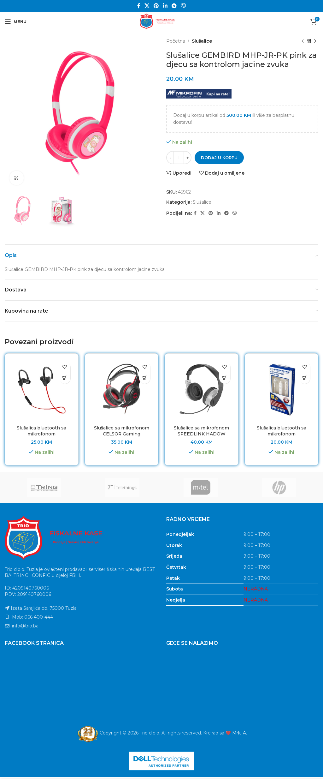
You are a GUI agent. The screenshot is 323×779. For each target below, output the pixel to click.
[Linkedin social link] (165, 6)
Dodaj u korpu (219, 157)
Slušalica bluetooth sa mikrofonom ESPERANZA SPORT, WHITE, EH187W (281, 437)
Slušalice (202, 41)
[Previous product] (302, 41)
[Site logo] (161, 21)
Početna (175, 41)
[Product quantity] (179, 157)
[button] (64, 378)
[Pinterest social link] (156, 6)
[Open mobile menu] (16, 21)
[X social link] (146, 6)
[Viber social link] (183, 6)
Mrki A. (239, 733)
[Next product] (315, 41)
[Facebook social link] (138, 6)
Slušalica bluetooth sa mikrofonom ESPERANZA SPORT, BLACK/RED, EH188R (41, 437)
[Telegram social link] (174, 6)
